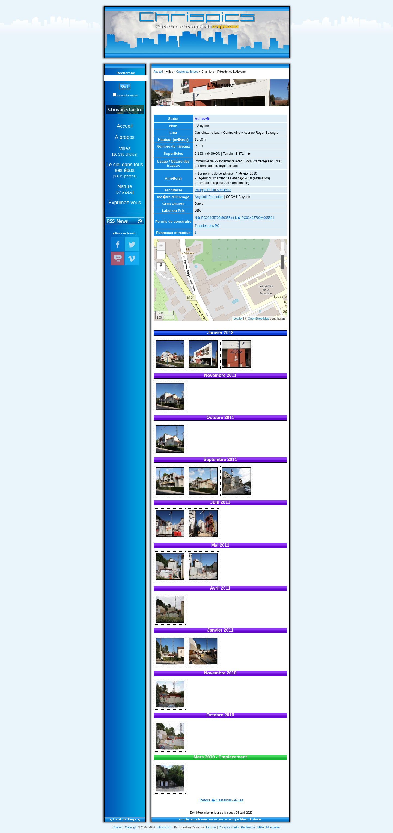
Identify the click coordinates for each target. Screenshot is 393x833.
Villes (125, 148)
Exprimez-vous (124, 202)
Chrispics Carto (229, 827)
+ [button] (161, 246)
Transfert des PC (207, 226)
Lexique (211, 827)
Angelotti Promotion (209, 197)
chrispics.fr (165, 827)
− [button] (161, 255)
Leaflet (237, 318)
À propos (125, 137)
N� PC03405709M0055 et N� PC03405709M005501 (235, 218)
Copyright (131, 827)
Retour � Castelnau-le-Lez (221, 800)
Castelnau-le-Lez (187, 71)
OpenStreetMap (258, 318)
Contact (117, 827)
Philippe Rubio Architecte (213, 190)
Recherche (248, 827)
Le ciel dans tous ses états (124, 167)
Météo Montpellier (269, 827)
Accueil (125, 126)
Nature (124, 186)
